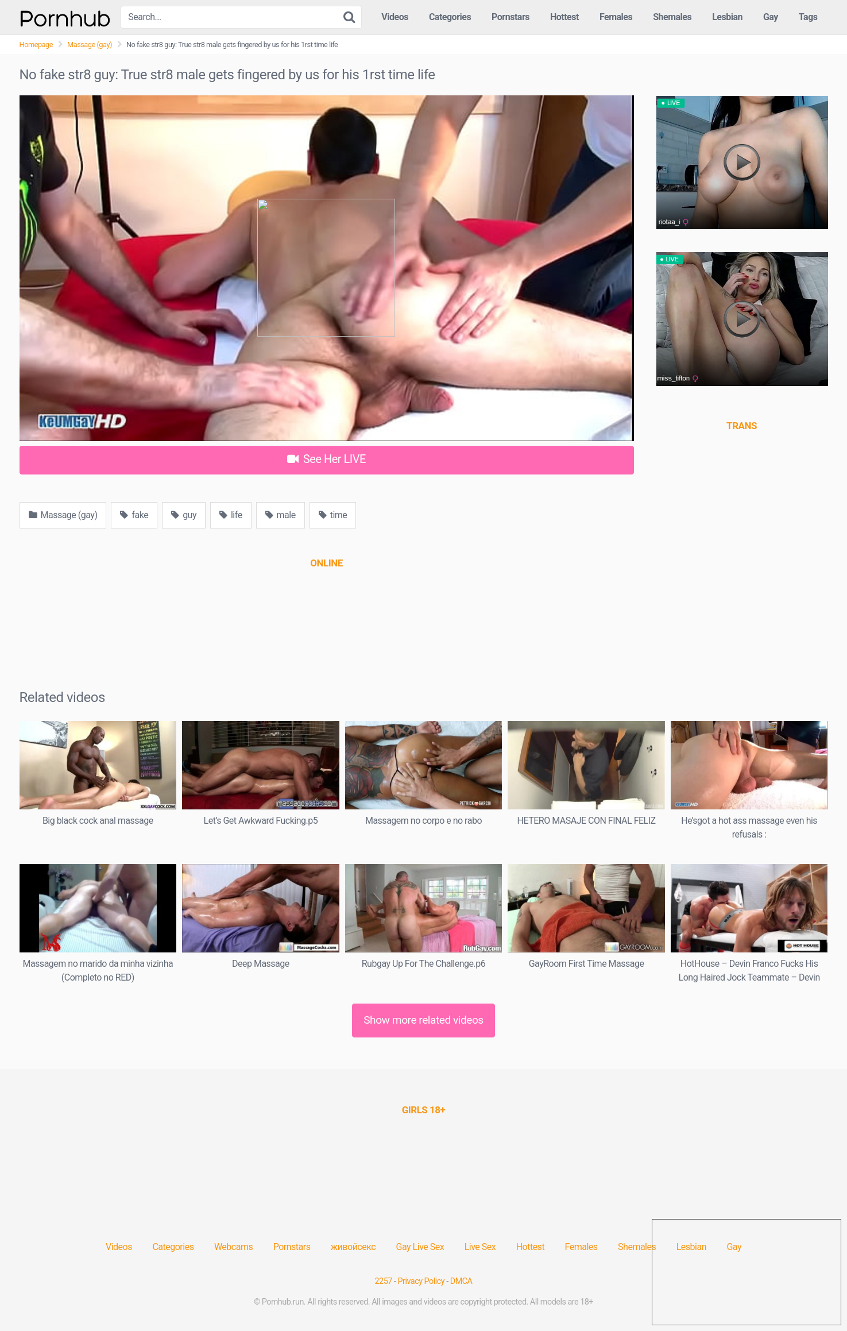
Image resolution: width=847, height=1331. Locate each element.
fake (134, 515)
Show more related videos (423, 1020)
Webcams (233, 1246)
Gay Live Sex (420, 1246)
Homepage (36, 44)
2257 (383, 1281)
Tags (808, 16)
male (280, 515)
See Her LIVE (326, 459)
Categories (450, 16)
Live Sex (480, 1246)
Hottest (564, 16)
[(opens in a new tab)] (326, 563)
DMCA (461, 1281)
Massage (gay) (89, 44)
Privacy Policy (421, 1281)
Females (616, 16)
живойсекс (353, 1246)
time (333, 515)
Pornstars (510, 16)
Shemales (672, 16)
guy (183, 515)
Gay (770, 16)
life (230, 515)
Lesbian (727, 16)
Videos (394, 16)
